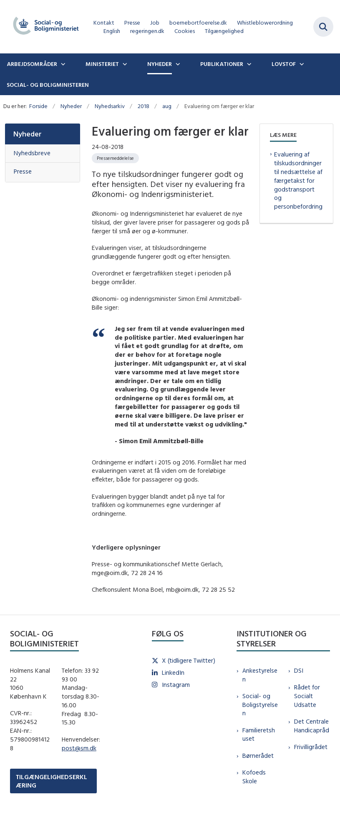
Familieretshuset (258, 734)
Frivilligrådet (310, 747)
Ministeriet (102, 64)
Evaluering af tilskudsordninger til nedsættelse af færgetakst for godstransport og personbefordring (298, 180)
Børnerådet (258, 755)
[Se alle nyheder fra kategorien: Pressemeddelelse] (115, 158)
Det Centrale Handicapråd (311, 725)
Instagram (176, 685)
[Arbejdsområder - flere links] (62, 64)
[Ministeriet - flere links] (124, 64)
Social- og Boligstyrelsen (260, 704)
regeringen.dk (147, 31)
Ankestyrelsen (259, 674)
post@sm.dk (79, 748)
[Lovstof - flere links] (300, 64)
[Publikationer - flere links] (248, 64)
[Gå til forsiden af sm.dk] (43, 26)
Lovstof (284, 64)
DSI (298, 670)
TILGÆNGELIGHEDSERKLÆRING (51, 781)
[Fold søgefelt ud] (323, 27)
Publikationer (221, 64)
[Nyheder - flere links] (177, 64)
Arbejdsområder (32, 64)
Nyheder (159, 64)
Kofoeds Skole (254, 776)
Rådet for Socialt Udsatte (307, 696)
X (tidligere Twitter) (188, 660)
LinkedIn (173, 672)
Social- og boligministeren (48, 84)
